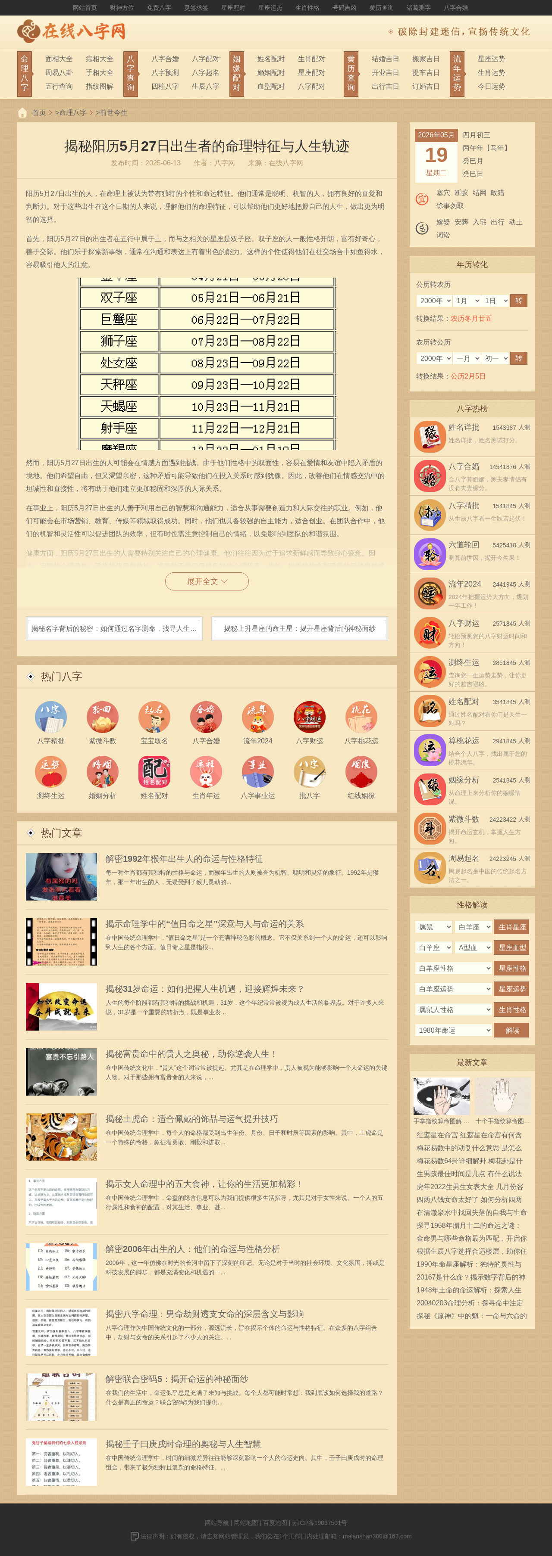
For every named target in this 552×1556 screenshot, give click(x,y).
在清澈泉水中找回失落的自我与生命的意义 (472, 1214)
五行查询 (59, 86)
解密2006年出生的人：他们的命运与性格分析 (193, 1249)
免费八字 (159, 7)
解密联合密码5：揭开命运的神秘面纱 (177, 1379)
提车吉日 (426, 72)
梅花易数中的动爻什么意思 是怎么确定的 (469, 1149)
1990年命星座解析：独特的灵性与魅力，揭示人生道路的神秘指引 (469, 1266)
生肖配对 (312, 58)
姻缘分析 (464, 780)
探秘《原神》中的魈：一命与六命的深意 (472, 1317)
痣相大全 (99, 58)
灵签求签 (196, 7)
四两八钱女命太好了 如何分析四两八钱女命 (469, 1201)
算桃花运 (464, 740)
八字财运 (464, 623)
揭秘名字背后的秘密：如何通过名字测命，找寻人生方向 (114, 632)
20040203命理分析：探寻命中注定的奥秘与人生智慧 (470, 1304)
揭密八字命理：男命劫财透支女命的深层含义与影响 (205, 1314)
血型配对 (271, 86)
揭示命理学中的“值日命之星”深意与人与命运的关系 (205, 924)
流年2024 (464, 584)
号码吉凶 (344, 7)
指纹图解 (99, 86)
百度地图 (275, 1522)
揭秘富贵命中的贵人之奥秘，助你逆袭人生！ (192, 1054)
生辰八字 (206, 86)
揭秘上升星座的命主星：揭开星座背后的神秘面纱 (300, 628)
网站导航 (217, 1522)
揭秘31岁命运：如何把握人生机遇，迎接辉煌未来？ (205, 989)
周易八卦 (59, 72)
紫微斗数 (464, 819)
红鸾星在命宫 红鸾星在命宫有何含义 (469, 1136)
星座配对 (233, 7)
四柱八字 (165, 86)
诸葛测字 (419, 7)
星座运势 (270, 7)
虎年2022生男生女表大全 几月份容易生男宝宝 (470, 1188)
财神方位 (122, 7)
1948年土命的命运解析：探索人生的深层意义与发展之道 (469, 1291)
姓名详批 (464, 427)
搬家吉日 (426, 58)
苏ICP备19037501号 (319, 1522)
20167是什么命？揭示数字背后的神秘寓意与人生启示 (471, 1278)
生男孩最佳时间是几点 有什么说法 (469, 1173)
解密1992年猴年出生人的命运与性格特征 (184, 858)
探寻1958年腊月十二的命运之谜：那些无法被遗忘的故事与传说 (469, 1227)
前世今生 (114, 112)
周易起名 (464, 858)
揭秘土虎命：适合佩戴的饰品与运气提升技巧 (192, 1119)
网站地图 (246, 1522)
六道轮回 (464, 544)
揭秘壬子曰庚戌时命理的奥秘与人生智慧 (183, 1444)
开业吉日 (385, 72)
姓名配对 (271, 58)
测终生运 (464, 662)
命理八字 (73, 112)
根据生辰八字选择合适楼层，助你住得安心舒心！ (472, 1253)
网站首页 (85, 7)
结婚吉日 (385, 58)
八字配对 (206, 58)
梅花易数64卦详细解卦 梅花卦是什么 (470, 1162)
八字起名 (206, 72)
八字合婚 (456, 7)
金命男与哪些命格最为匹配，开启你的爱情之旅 (472, 1240)
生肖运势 (491, 72)
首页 (39, 112)
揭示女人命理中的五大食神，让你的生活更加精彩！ (205, 1184)
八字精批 (464, 505)
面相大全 (59, 58)
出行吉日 (385, 86)
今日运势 (491, 86)
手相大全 (99, 72)
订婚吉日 (426, 86)
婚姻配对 (271, 72)
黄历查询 (382, 7)
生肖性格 (307, 7)
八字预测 (165, 72)
